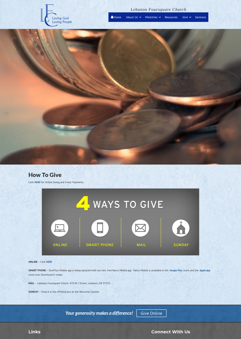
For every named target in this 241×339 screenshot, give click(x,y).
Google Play (176, 270)
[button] (140, 17)
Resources (171, 17)
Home (116, 17)
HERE (37, 182)
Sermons (200, 17)
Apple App (204, 270)
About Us (132, 17)
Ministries (151, 17)
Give (185, 17)
